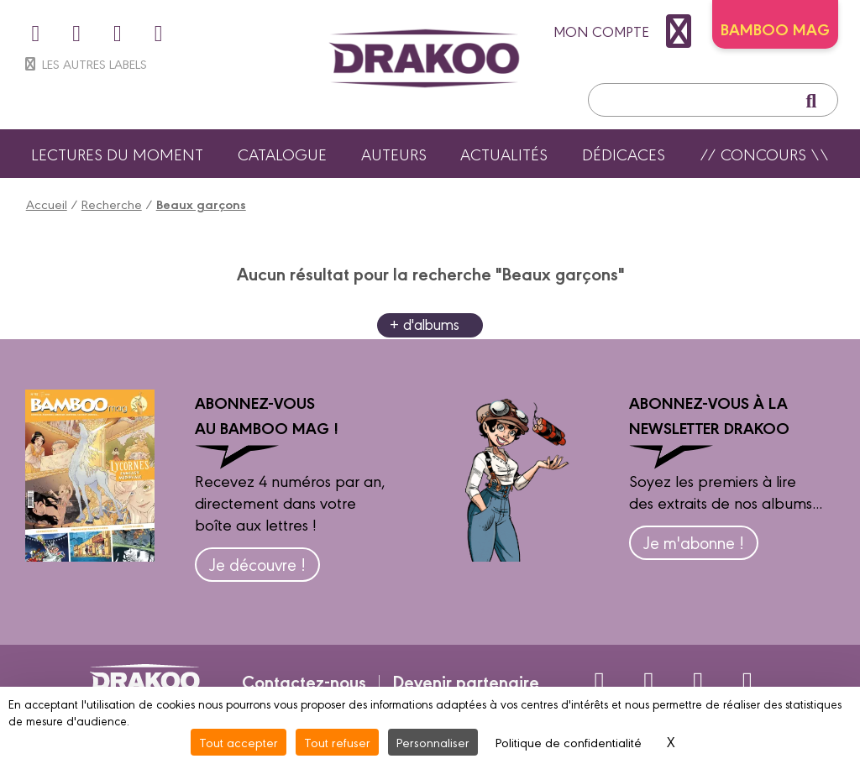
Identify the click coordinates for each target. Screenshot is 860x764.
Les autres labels (84, 63)
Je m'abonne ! (693, 542)
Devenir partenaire (465, 680)
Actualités (504, 154)
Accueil (46, 203)
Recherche (111, 203)
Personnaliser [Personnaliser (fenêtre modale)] (432, 742)
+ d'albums (424, 323)
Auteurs (394, 154)
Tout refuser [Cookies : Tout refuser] (337, 742)
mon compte (626, 31)
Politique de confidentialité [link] (569, 742)
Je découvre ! (257, 563)
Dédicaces (623, 154)
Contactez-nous (304, 680)
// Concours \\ (764, 154)
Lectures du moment (117, 154)
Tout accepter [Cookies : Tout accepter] (238, 742)
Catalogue (282, 154)
